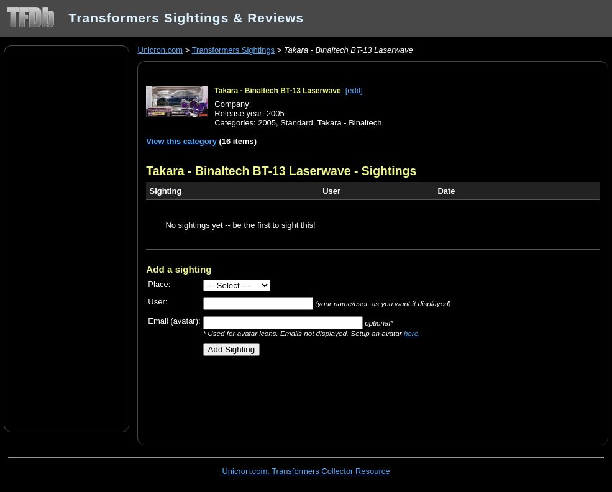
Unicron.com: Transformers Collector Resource (306, 471)
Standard (296, 122)
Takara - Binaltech (349, 122)
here (411, 333)
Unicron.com (160, 50)
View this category (181, 141)
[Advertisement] (66, 238)
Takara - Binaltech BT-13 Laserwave (277, 90)
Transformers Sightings (233, 50)
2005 (267, 122)
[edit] (354, 90)
